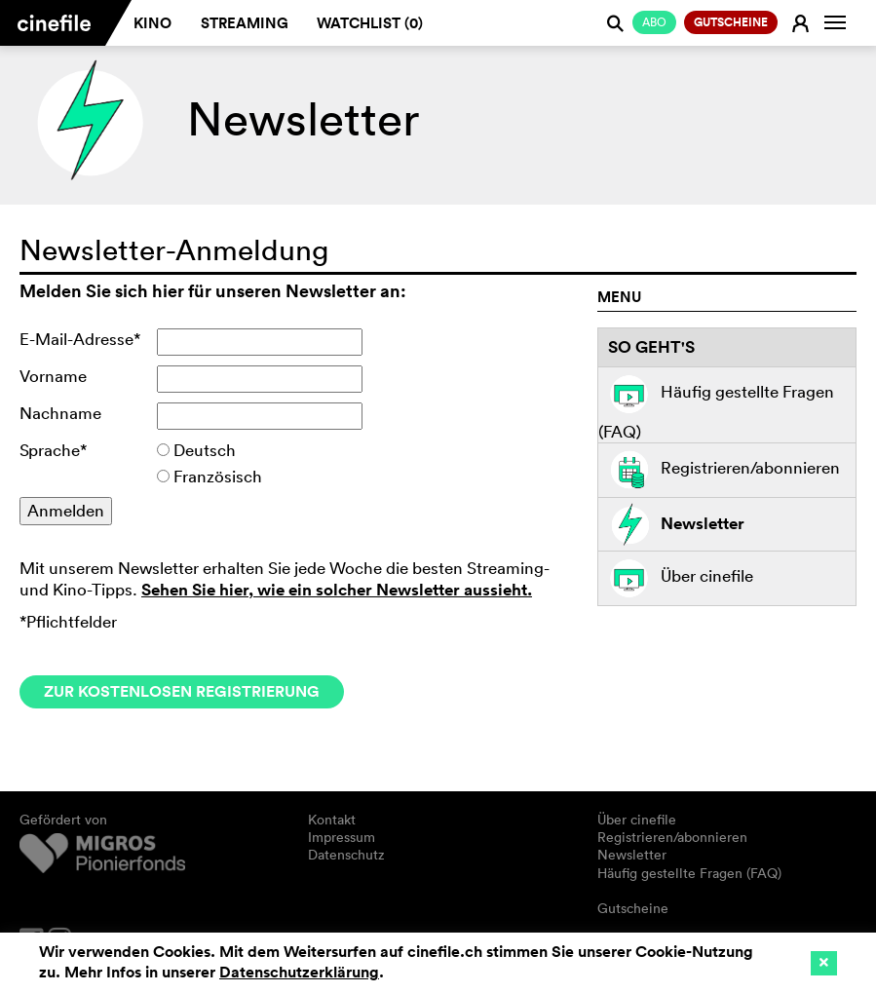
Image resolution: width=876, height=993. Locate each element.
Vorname (53, 375)
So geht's (651, 347)
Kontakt (332, 819)
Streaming (244, 23)
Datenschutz (346, 854)
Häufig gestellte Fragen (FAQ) (716, 404)
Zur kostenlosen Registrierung (182, 691)
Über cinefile (675, 578)
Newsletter (671, 525)
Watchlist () (370, 23)
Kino (152, 23)
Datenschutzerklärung (299, 972)
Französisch (217, 476)
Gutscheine (632, 908)
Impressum (341, 837)
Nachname (60, 412)
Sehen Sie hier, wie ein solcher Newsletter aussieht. (336, 589)
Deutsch (204, 449)
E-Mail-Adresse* (79, 338)
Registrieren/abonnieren (719, 470)
